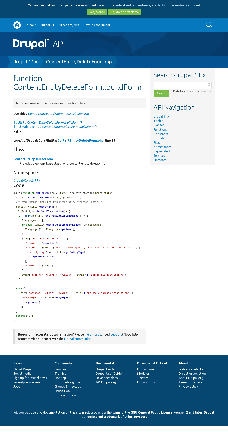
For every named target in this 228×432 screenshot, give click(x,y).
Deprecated (162, 151)
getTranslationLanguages (62, 217)
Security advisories (26, 388)
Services (159, 155)
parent (31, 198)
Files (157, 142)
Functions (160, 129)
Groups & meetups (68, 392)
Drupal (209, 418)
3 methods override (54, 126)
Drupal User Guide (109, 379)
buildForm (45, 198)
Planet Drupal (22, 375)
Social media (22, 379)
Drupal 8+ (47, 25)
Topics (158, 121)
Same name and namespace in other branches (52, 103)
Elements (160, 160)
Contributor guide (67, 388)
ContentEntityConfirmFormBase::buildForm (58, 113)
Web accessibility (191, 375)
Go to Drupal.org (17, 25)
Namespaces (163, 147)
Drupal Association (192, 379)
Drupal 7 (30, 25)
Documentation (107, 369)
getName (66, 231)
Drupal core (145, 375)
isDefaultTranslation (49, 212)
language (61, 302)
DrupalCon (62, 396)
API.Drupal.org (106, 388)
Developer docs (107, 383)
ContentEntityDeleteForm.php (79, 61)
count (28, 217)
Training (60, 379)
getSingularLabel (44, 259)
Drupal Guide (105, 375)
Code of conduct (67, 401)
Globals (159, 138)
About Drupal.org (191, 383)
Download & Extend (152, 369)
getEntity (46, 207)
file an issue (92, 340)
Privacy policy (188, 392)
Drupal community (77, 344)
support (116, 340)
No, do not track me (124, 12)
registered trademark (103, 422)
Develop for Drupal (96, 25)
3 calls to (47, 122)
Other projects (69, 25)
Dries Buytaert (135, 422)
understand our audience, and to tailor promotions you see (156, 5)
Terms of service (190, 388)
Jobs (16, 392)
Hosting (60, 383)
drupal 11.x (25, 61)
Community (63, 369)
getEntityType (75, 255)
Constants (161, 134)
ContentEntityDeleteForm (33, 159)
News (17, 369)
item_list (49, 245)
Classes (159, 125)
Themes (143, 383)
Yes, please (97, 12)
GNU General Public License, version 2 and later (167, 418)
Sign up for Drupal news (30, 383)
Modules (143, 379)
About (183, 369)
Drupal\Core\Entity (26, 180)
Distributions (146, 388)
